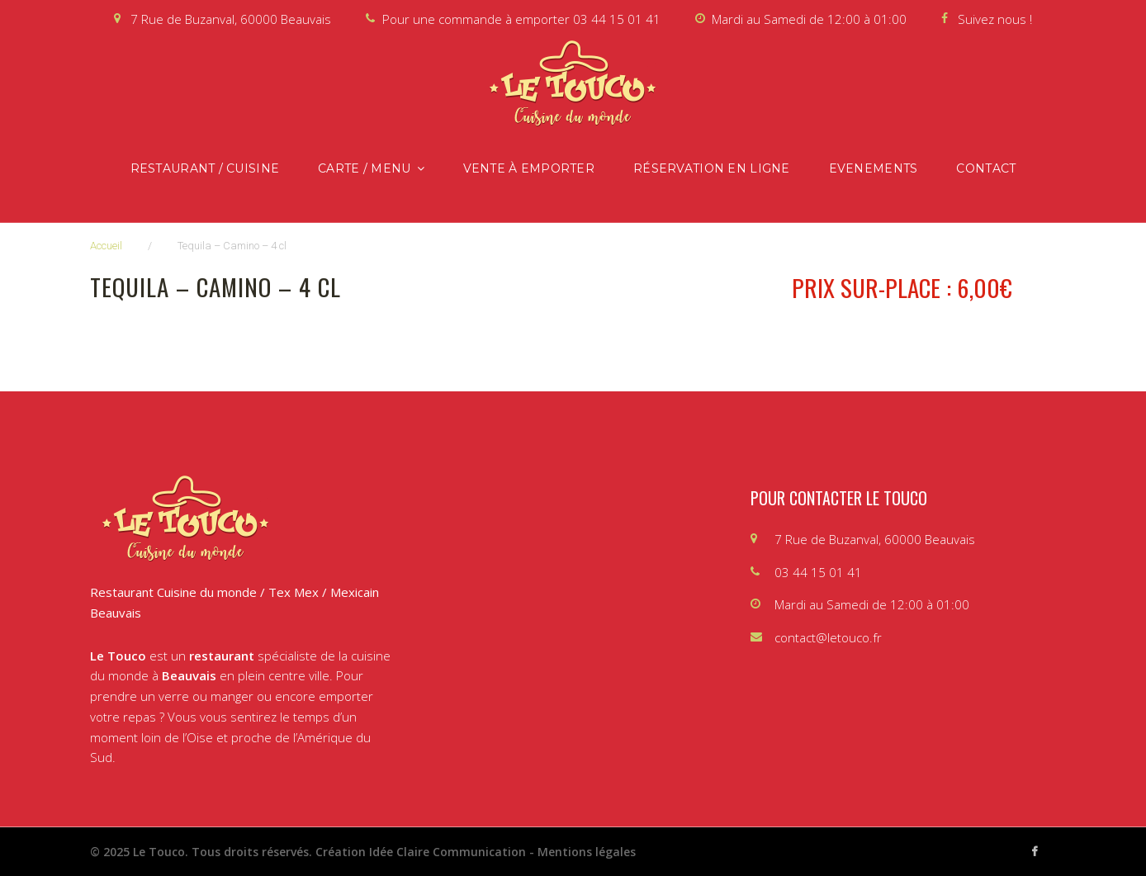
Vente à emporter (528, 168)
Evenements (873, 168)
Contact (986, 168)
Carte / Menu (364, 168)
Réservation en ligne (711, 168)
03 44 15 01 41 (617, 19)
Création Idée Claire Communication (420, 851)
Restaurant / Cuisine (205, 168)
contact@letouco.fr (828, 637)
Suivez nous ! (995, 19)
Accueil (106, 245)
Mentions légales (586, 851)
